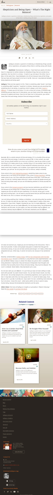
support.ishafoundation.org (12, 465)
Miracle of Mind (7, 399)
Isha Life (5, 427)
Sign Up (26, 140)
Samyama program (17, 187)
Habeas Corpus (20, 257)
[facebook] (22, 58)
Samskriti (5, 424)
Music (4, 405)
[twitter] (26, 58)
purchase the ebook (21, 289)
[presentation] (26, 133)
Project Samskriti (7, 434)
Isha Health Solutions (8, 430)
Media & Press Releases (9, 408)
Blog (4, 402)
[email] (33, 58)
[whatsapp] (19, 58)
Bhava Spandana (40, 175)
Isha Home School (7, 421)
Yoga (4, 412)
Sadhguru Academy (8, 418)
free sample (10, 289)
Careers (5, 437)
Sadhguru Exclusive (8, 415)
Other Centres (7, 468)
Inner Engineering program (20, 173)
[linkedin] (30, 58)
